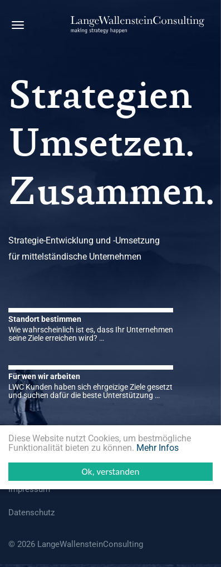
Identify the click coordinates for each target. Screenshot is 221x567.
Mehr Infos (157, 447)
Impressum (29, 489)
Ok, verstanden (110, 472)
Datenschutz (31, 513)
